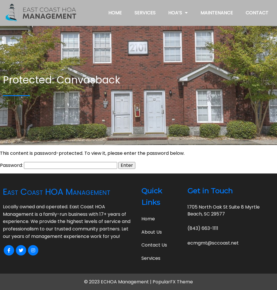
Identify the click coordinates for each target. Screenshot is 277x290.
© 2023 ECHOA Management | (118, 281)
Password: (58, 165)
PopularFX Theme (173, 281)
